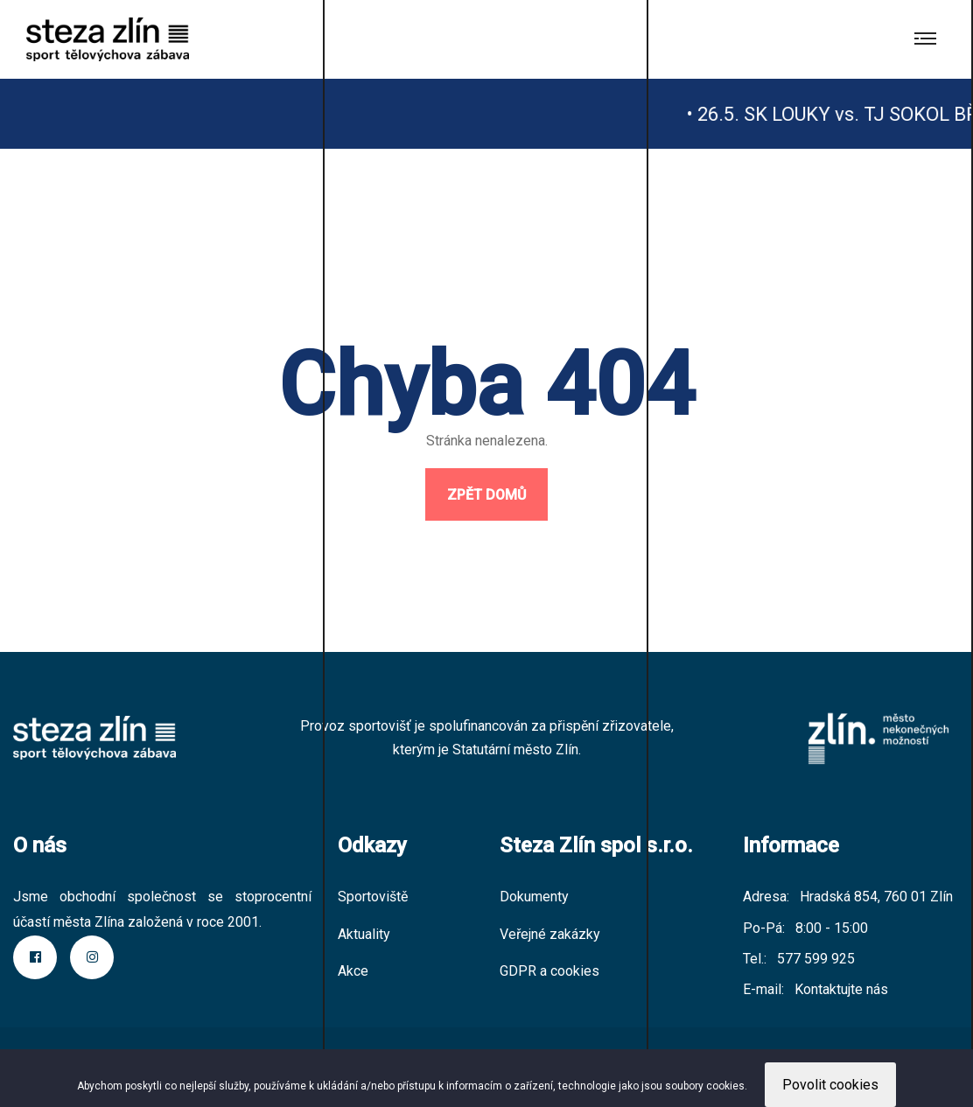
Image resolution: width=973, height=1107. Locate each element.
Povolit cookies (830, 1084)
